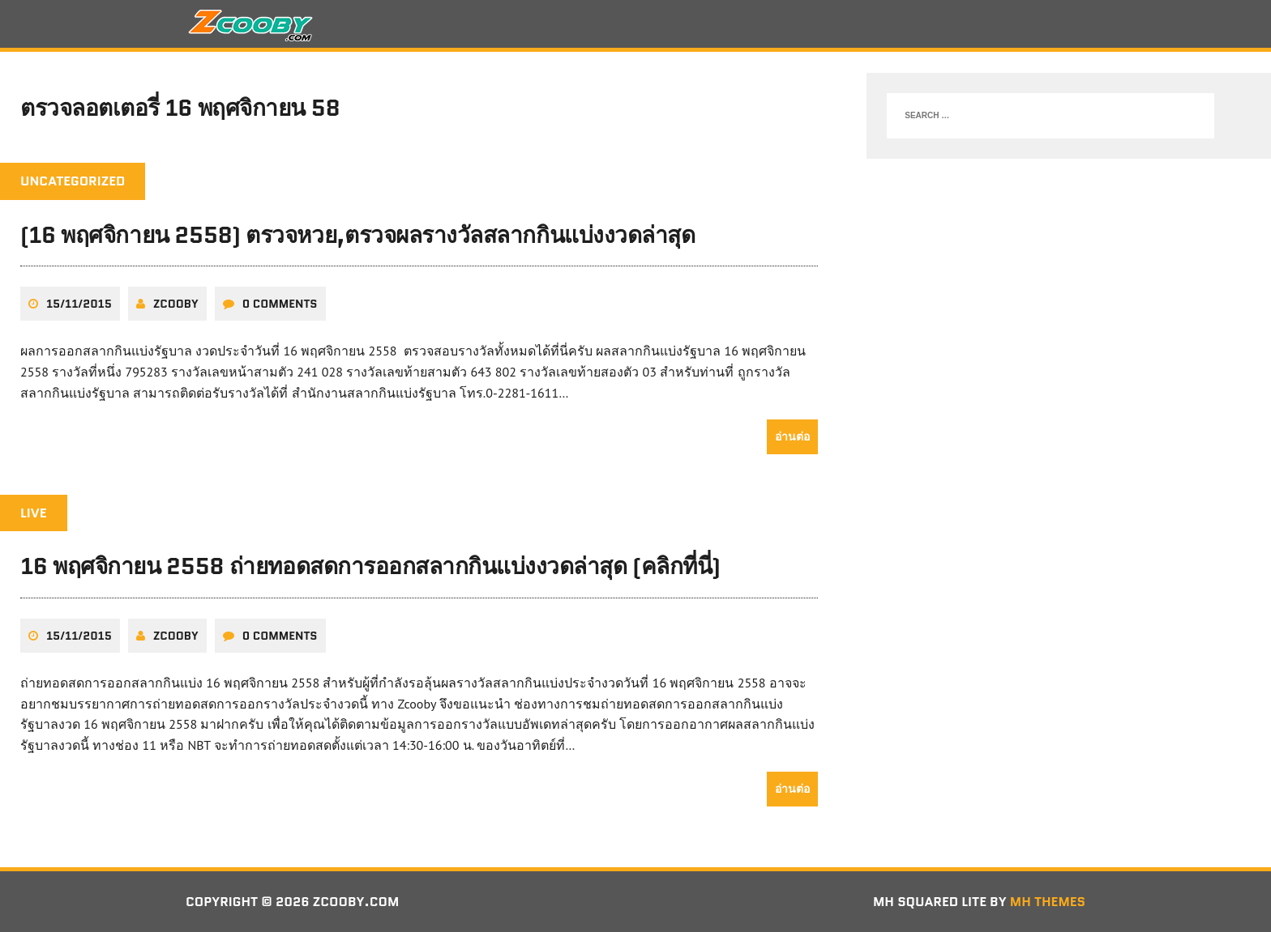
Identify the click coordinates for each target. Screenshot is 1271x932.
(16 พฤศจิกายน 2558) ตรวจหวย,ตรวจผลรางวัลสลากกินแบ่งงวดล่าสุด (357, 235)
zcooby (176, 304)
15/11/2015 (79, 304)
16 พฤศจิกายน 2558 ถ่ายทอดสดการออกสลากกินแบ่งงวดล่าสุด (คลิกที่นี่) (370, 566)
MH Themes (1047, 901)
